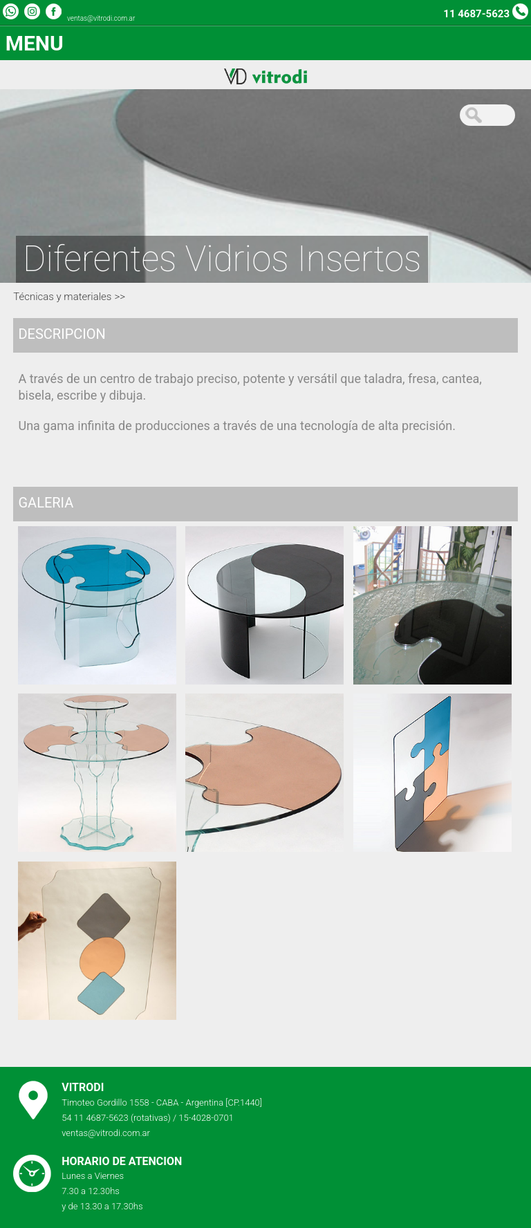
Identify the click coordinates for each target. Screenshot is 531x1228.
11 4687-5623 (476, 14)
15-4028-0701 (206, 1118)
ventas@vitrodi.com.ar (101, 18)
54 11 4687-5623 (95, 1118)
